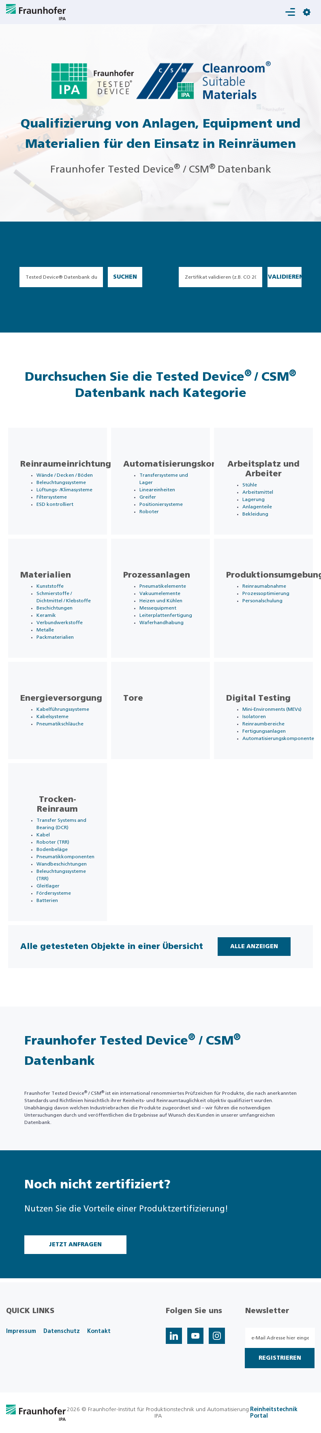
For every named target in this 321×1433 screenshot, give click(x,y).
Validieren (285, 277)
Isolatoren (254, 716)
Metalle (45, 629)
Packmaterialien (55, 637)
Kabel (43, 834)
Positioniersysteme (161, 504)
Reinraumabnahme (264, 586)
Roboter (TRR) (52, 842)
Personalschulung (262, 600)
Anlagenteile (257, 506)
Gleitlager (48, 885)
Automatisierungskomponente (189, 464)
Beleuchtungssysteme (61, 482)
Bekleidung (255, 514)
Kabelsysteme (52, 716)
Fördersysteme (53, 893)
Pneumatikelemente (162, 586)
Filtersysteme (51, 497)
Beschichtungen (54, 608)
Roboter (149, 511)
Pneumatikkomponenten (65, 856)
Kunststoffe (50, 586)
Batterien (47, 900)
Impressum (21, 1331)
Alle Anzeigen (254, 946)
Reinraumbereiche (263, 723)
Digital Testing (258, 698)
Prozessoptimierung (265, 593)
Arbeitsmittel (257, 492)
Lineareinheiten (157, 489)
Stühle (249, 484)
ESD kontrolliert (54, 504)
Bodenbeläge (52, 849)
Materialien (45, 575)
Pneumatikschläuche (59, 723)
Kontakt (99, 1331)
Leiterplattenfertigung (165, 615)
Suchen (125, 277)
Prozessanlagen (156, 575)
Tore (133, 698)
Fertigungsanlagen (264, 731)
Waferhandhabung (161, 622)
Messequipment (157, 608)
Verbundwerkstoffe (59, 622)
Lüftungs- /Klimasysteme (64, 489)
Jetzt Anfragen (75, 1244)
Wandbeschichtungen (61, 864)
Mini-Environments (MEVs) (272, 709)
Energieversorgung (61, 698)
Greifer (147, 497)
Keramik (46, 615)
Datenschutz (61, 1331)
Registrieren (280, 1358)
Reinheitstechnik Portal (273, 1413)
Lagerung (253, 499)
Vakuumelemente (159, 593)
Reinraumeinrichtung (65, 464)
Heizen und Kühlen (160, 600)
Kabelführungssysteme (62, 709)
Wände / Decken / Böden (64, 475)
